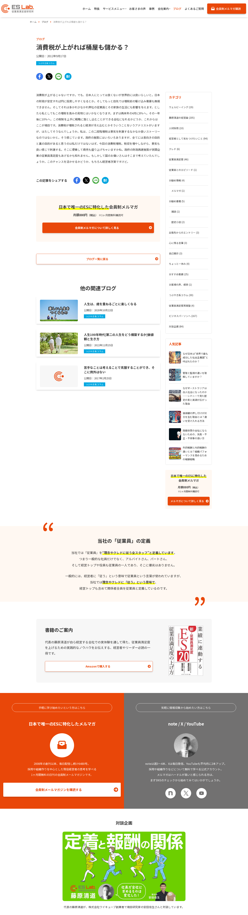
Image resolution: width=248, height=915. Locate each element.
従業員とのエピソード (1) (183, 147)
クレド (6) (174, 133)
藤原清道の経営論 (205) (182, 112)
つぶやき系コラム (47, 63)
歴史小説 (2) (178, 182)
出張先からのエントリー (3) (184, 189)
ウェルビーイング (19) (181, 105)
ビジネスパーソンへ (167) (183, 245)
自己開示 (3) (175, 203)
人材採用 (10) (176, 119)
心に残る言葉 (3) (178, 196)
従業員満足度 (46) (178, 140)
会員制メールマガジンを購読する (58, 718)
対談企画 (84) (176, 252)
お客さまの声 (170, 905)
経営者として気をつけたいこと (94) (188, 126)
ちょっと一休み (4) (179, 210)
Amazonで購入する (72, 591)
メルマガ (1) (178, 161)
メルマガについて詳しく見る (187, 425)
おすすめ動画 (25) (178, 217)
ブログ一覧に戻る (97, 259)
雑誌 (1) (175, 175)
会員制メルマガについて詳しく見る (97, 228)
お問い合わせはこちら (123, 875)
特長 (32, 905)
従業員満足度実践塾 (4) (181, 238)
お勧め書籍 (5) (177, 168)
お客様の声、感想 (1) (180, 224)
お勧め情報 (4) (177, 154)
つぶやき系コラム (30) (181, 231)
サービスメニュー (107, 905)
